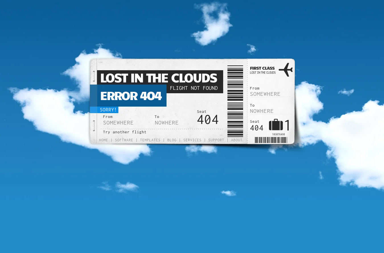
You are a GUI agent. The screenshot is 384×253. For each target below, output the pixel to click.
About (237, 140)
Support (216, 140)
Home (103, 140)
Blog (171, 140)
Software (124, 140)
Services (192, 140)
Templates (150, 140)
